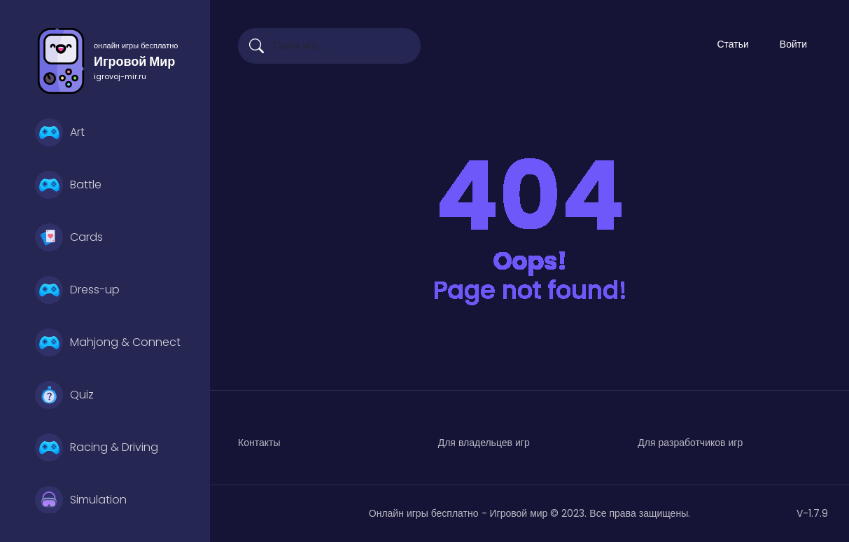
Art (60, 132)
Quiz (64, 395)
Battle (68, 185)
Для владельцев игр (484, 443)
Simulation (81, 500)
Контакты (259, 443)
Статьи (732, 44)
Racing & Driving (96, 447)
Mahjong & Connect (108, 342)
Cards (69, 237)
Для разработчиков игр (690, 443)
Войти (793, 44)
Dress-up (77, 290)
